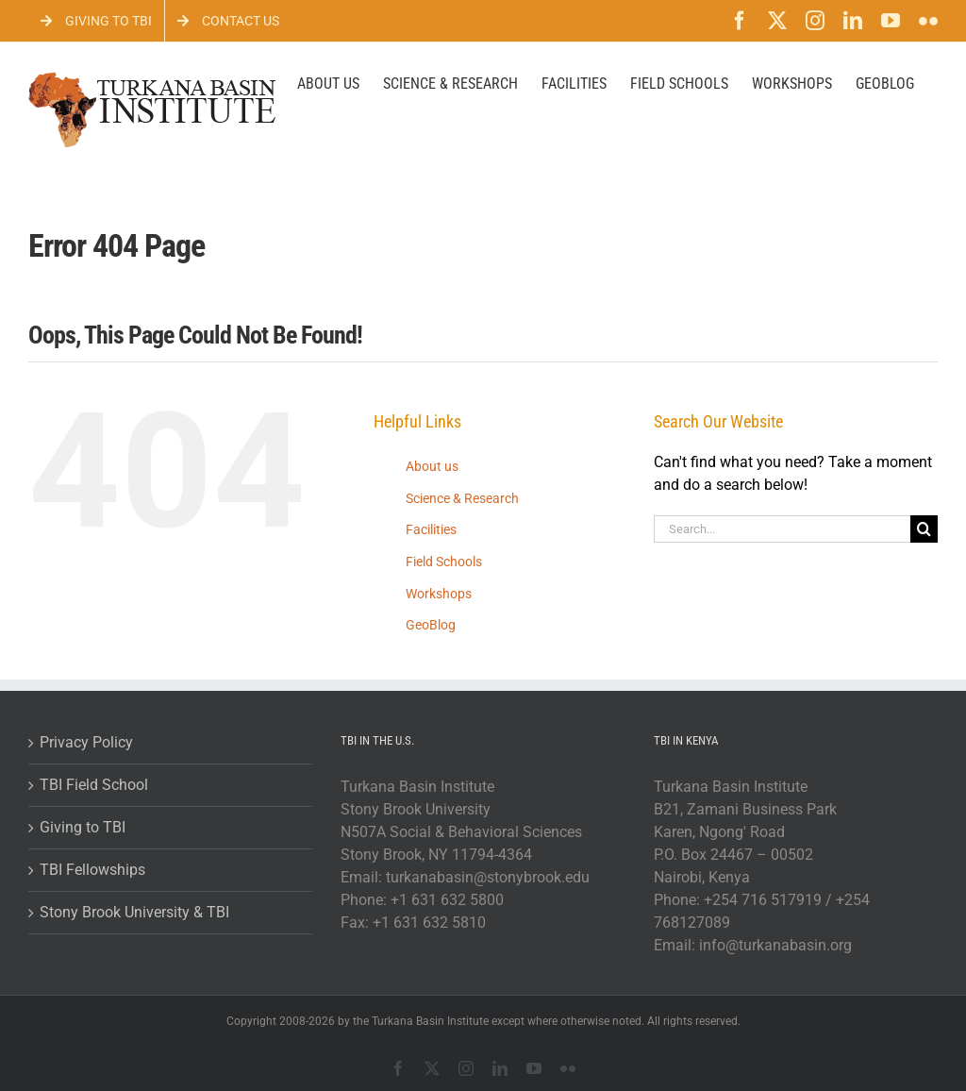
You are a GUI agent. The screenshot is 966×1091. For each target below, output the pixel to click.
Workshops (439, 593)
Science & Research (462, 498)
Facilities (431, 529)
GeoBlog (431, 624)
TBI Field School (94, 785)
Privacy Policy (86, 742)
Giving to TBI (82, 827)
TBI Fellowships (92, 870)
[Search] (924, 529)
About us (432, 466)
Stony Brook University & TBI (134, 912)
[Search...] (782, 529)
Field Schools (444, 561)
